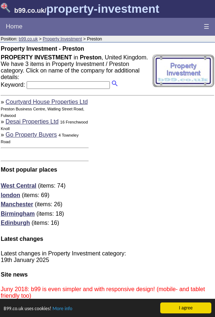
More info (62, 309)
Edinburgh (15, 223)
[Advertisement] (153, 150)
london (10, 195)
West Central (19, 186)
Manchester (17, 204)
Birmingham (18, 214)
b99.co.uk (28, 39)
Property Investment (62, 39)
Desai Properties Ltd (31, 121)
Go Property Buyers (31, 135)
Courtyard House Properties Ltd (46, 102)
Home (14, 26)
